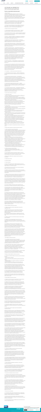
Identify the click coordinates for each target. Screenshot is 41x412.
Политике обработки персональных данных (34, 408)
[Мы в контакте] (27, 1)
